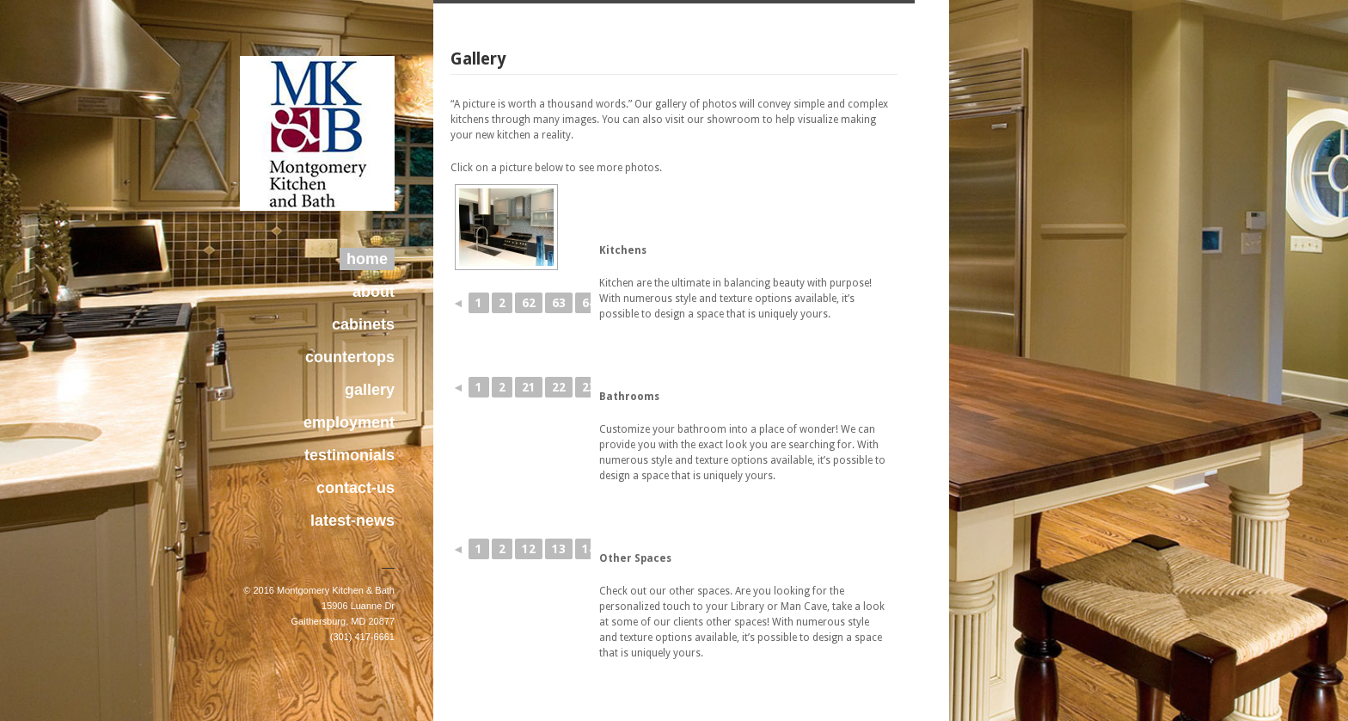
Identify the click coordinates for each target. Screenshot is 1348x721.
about (373, 291)
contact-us (355, 487)
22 (559, 387)
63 (559, 303)
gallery (370, 389)
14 (589, 549)
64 (589, 303)
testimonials (349, 455)
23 (589, 387)
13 (559, 549)
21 (529, 387)
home (367, 259)
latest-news (352, 520)
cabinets (363, 324)
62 (529, 303)
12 (529, 549)
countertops (350, 357)
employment (349, 422)
